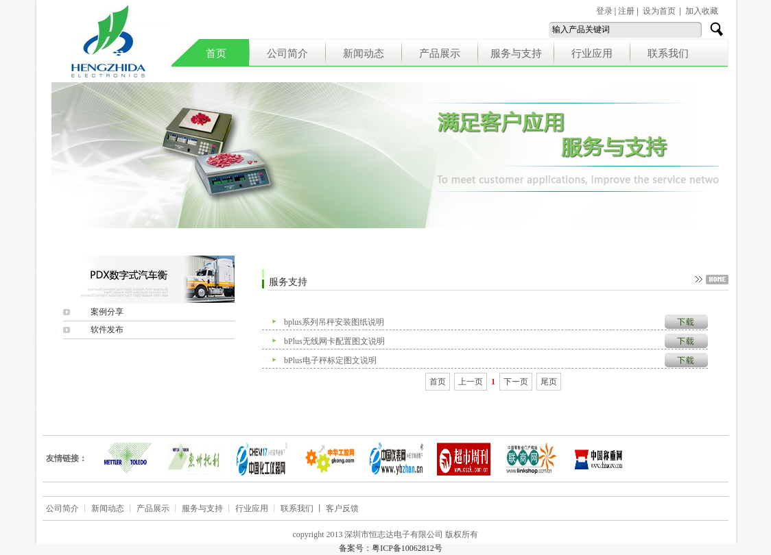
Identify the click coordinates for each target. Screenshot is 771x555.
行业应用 (592, 53)
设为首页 (659, 11)
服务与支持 (516, 53)
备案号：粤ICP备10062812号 (390, 548)
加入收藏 (701, 11)
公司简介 (287, 53)
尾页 (549, 381)
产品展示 (439, 53)
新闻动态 (363, 53)
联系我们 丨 (303, 508)
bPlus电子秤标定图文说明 (330, 360)
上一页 (470, 381)
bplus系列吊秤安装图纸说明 (334, 322)
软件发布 (107, 329)
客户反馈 (342, 508)
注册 (626, 11)
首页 (216, 53)
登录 (604, 11)
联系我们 (668, 53)
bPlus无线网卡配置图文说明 (334, 341)
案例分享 (107, 312)
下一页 (515, 381)
